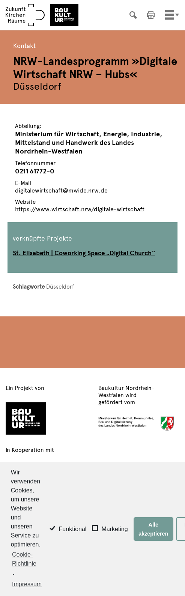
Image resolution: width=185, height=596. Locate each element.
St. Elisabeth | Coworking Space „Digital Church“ (84, 252)
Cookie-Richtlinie (24, 559)
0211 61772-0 (34, 170)
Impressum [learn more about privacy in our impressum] (27, 584)
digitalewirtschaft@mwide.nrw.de (61, 190)
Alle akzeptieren (153, 529)
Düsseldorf (60, 286)
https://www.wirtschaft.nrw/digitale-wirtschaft (79, 208)
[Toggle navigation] (169, 15)
